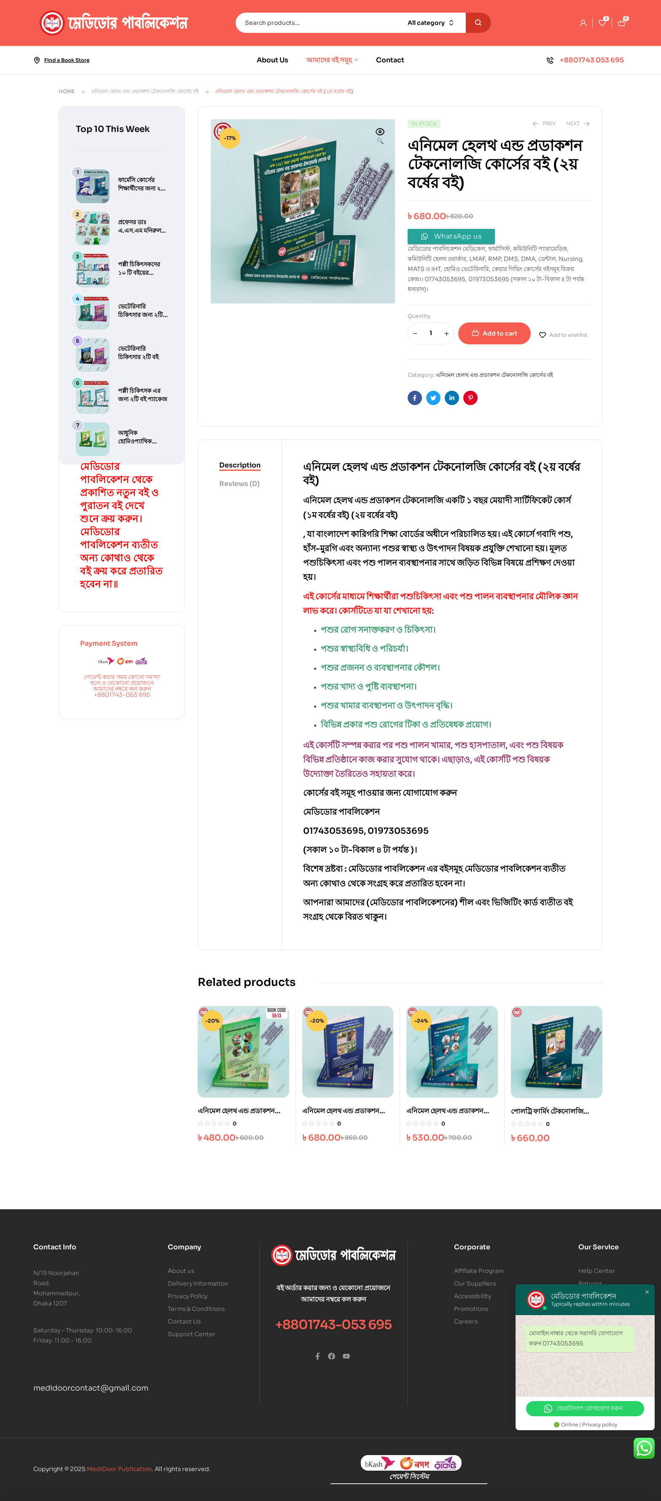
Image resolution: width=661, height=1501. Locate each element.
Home (67, 91)
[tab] (240, 466)
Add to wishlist (568, 335)
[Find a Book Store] (36, 60)
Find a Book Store (66, 60)
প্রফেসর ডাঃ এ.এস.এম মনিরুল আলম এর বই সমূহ (139, 230)
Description (240, 465)
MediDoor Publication (119, 1469)
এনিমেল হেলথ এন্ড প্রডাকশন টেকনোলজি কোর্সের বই (145, 91)
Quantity (419, 316)
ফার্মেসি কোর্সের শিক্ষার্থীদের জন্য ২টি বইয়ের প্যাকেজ (142, 188)
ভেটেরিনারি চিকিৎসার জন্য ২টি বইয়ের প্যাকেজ (140, 315)
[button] (380, 137)
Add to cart (500, 333)
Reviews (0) (239, 483)
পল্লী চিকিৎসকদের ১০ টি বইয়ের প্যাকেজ (139, 272)
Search (478, 23)
